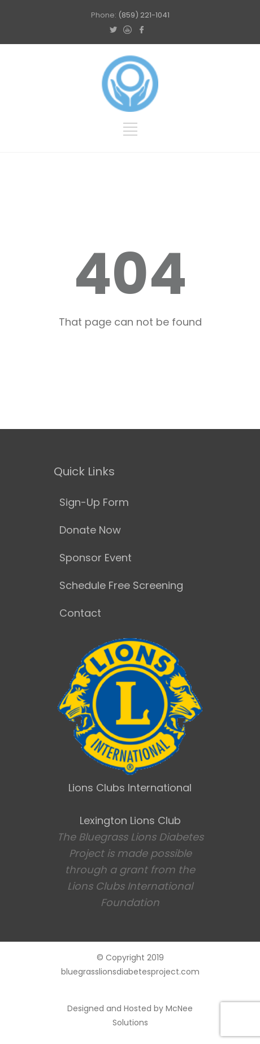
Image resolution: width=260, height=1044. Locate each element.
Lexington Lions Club (130, 820)
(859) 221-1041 (144, 15)
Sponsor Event (95, 558)
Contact (80, 613)
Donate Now (90, 530)
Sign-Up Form (94, 502)
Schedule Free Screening (121, 585)
